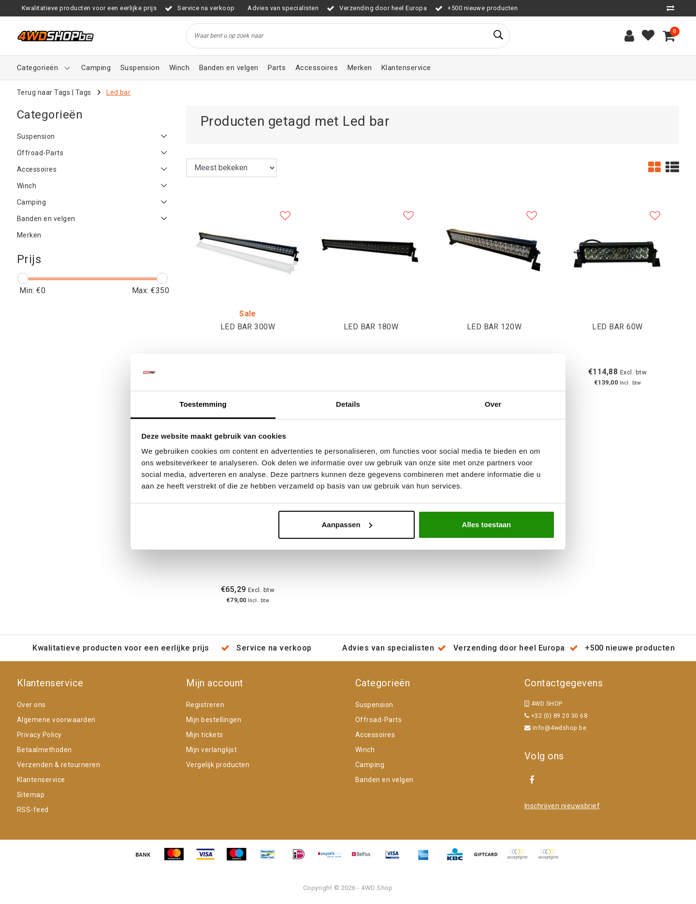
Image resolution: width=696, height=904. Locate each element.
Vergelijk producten (217, 765)
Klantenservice (41, 780)
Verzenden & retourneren (58, 765)
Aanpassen (347, 524)
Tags (83, 92)
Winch (365, 750)
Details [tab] (348, 404)
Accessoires (375, 735)
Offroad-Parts (378, 720)
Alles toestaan (486, 524)
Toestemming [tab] (203, 404)
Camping (369, 765)
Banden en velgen (384, 780)
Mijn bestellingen (213, 720)
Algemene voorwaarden (56, 720)
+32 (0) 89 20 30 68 (555, 715)
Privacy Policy (39, 735)
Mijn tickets (204, 735)
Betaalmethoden (44, 750)
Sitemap (30, 795)
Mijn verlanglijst (211, 750)
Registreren (205, 705)
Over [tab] (493, 404)
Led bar (118, 92)
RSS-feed (33, 810)
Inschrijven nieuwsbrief (562, 806)
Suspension (374, 705)
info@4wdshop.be (555, 727)
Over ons (31, 705)
